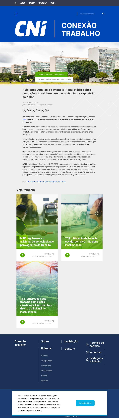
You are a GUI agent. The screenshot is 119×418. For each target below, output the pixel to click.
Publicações (46, 371)
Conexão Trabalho (20, 343)
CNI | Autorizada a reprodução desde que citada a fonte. (46, 181)
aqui (24, 119)
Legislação (71, 341)
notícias (48, 254)
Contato (69, 348)
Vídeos (44, 376)
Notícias (44, 356)
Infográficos (46, 361)
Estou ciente (85, 403)
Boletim (44, 381)
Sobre (45, 341)
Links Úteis (46, 366)
